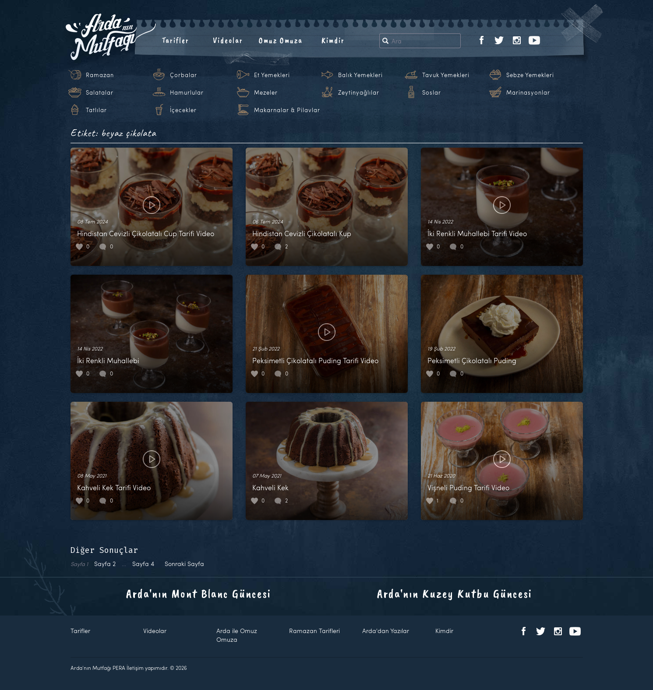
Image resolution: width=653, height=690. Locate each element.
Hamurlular (187, 92)
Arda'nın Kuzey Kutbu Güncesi (454, 593)
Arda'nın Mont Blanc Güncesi (198, 593)
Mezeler (266, 92)
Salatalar (99, 92)
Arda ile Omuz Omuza (236, 635)
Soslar (431, 92)
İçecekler (183, 110)
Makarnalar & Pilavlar (287, 110)
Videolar (228, 40)
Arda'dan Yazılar (385, 630)
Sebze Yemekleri (530, 75)
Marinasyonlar (528, 92)
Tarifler (175, 40)
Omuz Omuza (281, 40)
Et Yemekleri (272, 75)
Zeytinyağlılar (358, 92)
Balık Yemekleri (360, 75)
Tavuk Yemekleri (445, 75)
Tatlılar (96, 110)
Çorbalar (183, 75)
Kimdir (333, 40)
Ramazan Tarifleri (314, 630)
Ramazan (100, 75)
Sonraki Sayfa (184, 563)
